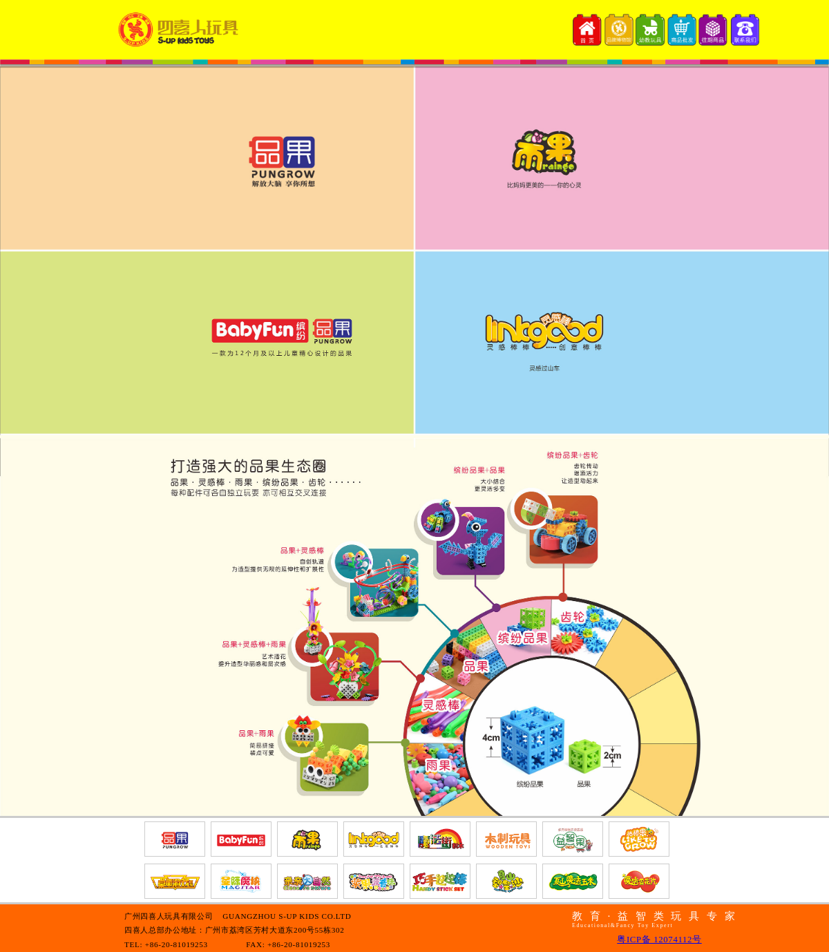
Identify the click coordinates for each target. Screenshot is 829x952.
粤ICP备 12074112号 (659, 939)
